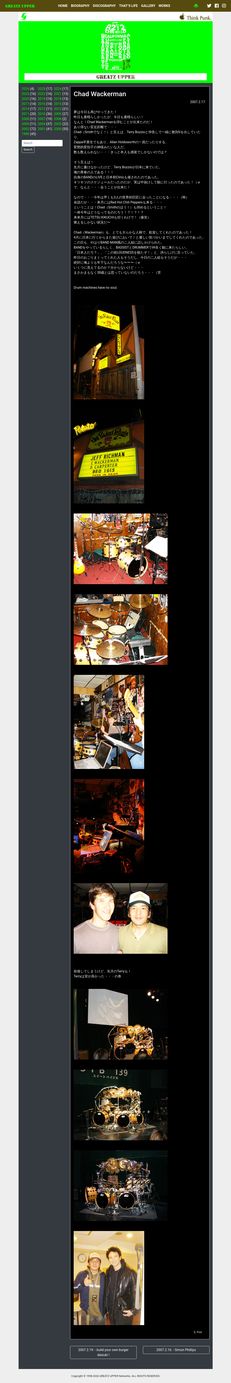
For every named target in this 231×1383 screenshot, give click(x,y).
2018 (57, 99)
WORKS (164, 6)
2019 (41, 99)
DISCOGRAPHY (104, 6)
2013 (41, 109)
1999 (25, 134)
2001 (41, 129)
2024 (57, 89)
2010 (41, 114)
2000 (57, 129)
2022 (41, 94)
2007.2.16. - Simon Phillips (176, 1350)
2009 (57, 114)
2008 (25, 119)
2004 (41, 124)
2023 (25, 94)
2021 (57, 94)
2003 (57, 124)
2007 (41, 119)
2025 (41, 89)
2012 (57, 109)
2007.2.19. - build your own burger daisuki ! (103, 1352)
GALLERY (148, 6)
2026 (25, 89)
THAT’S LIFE (128, 6)
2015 (57, 104)
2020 (25, 99)
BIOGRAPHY (80, 6)
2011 (25, 114)
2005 (25, 124)
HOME (63, 6)
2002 (25, 129)
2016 (41, 104)
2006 (57, 119)
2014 (25, 109)
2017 (25, 104)
